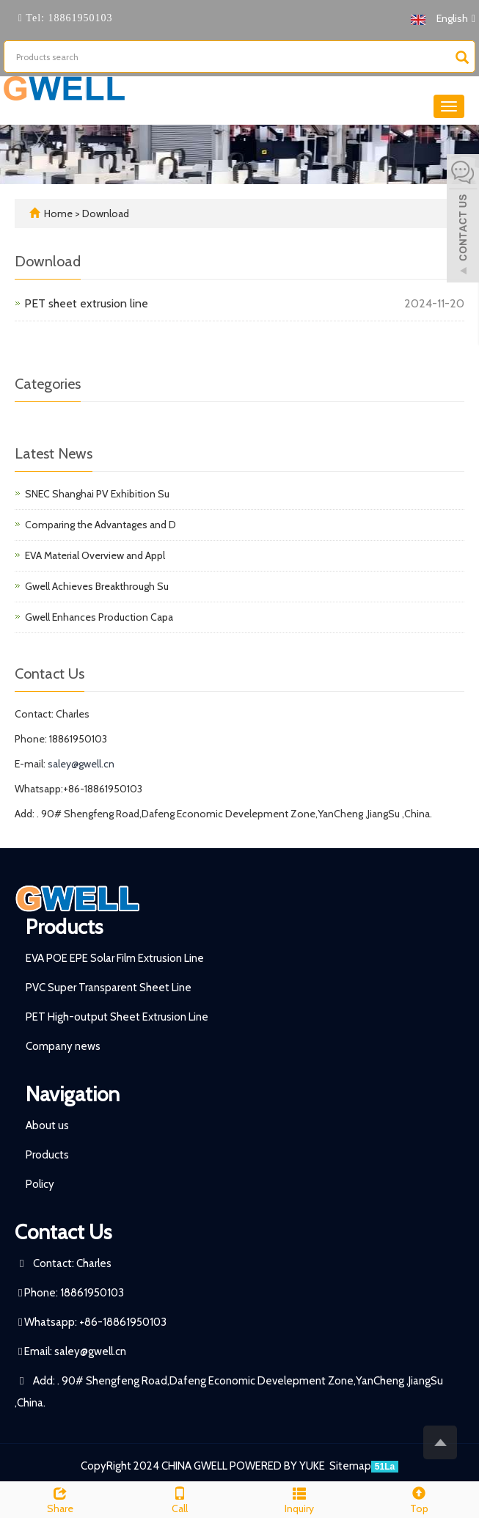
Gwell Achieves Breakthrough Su (97, 586)
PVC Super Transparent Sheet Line (108, 987)
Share (60, 1498)
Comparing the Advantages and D (100, 524)
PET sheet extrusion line (86, 303)
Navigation (73, 1093)
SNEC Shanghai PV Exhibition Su (97, 493)
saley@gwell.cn (81, 763)
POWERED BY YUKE (278, 1466)
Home (58, 213)
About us (47, 1125)
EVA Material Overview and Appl (95, 555)
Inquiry (299, 1498)
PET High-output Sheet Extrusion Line (117, 1016)
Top (419, 1498)
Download (105, 213)
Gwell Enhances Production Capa (99, 617)
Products (64, 926)
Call (179, 1498)
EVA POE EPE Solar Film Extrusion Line (115, 958)
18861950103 (79, 17)
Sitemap (350, 1466)
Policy (40, 1184)
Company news (63, 1046)
